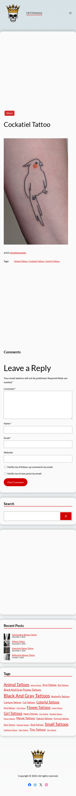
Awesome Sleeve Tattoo (22, 648)
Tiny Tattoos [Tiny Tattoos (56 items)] (38, 729)
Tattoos (9, 113)
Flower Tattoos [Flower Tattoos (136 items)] (38, 707)
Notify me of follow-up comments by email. (30, 466)
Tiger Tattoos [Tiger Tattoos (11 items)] (23, 730)
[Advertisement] (36, 67)
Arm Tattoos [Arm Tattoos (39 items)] (50, 685)
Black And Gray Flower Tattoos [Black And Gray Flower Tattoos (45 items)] (22, 689)
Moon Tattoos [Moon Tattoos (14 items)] (9, 718)
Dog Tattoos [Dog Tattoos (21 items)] (9, 708)
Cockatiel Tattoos (36, 261)
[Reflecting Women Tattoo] (7, 657)
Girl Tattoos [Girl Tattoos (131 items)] (13, 713)
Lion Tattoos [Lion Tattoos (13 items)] (43, 714)
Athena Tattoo (18, 641)
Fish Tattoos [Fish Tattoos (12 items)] (21, 708)
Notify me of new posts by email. (24, 473)
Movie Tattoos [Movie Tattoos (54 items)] (25, 718)
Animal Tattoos (21, 261)
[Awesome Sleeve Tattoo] (7, 650)
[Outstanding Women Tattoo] (7, 637)
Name (8, 423)
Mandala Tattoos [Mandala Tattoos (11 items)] (56, 714)
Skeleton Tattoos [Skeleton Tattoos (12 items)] (23, 725)
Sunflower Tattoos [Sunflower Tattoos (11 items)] (10, 730)
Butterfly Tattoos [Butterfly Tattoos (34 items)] (60, 696)
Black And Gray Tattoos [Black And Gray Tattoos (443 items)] (27, 695)
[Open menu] (70, 13)
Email (7, 437)
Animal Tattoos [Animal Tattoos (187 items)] (16, 684)
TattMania (34, 12)
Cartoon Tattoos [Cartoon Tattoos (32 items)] (12, 702)
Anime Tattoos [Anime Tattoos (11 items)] (36, 685)
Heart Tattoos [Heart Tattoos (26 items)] (31, 713)
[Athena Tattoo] (7, 643)
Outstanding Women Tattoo (24, 635)
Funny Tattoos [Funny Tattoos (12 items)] (57, 708)
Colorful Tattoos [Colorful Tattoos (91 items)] (47, 702)
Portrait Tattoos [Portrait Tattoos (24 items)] (61, 718)
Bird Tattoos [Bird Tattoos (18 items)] (63, 685)
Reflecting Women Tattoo (23, 655)
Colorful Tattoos (52, 261)
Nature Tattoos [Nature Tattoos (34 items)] (44, 718)
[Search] (65, 516)
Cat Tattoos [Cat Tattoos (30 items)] (29, 702)
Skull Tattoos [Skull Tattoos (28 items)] (37, 724)
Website (8, 452)
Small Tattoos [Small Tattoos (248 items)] (56, 724)
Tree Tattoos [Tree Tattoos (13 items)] (51, 730)
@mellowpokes (18, 252)
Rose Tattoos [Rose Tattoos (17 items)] (9, 725)
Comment (10, 388)
